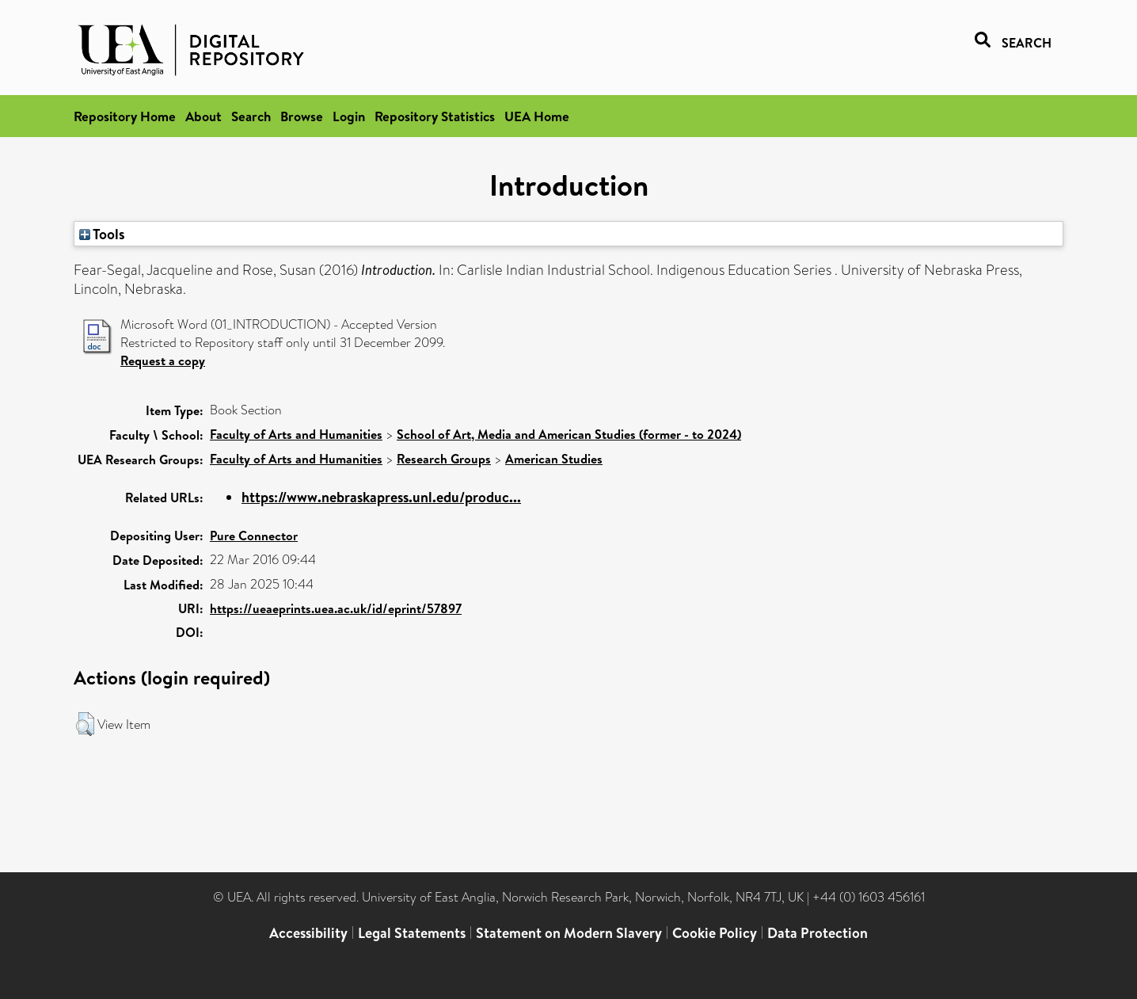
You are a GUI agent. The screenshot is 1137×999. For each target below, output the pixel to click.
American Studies (554, 458)
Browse (301, 116)
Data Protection (817, 933)
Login (349, 116)
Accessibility (308, 933)
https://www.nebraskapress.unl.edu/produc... (381, 497)
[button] (85, 724)
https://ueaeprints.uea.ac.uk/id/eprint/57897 (336, 608)
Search (251, 116)
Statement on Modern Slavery (569, 933)
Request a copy (162, 360)
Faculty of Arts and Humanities (296, 434)
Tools (102, 233)
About (203, 116)
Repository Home (125, 116)
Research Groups (444, 458)
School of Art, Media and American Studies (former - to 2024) (569, 434)
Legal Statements (412, 933)
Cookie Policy (714, 933)
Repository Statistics (435, 116)
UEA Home (536, 116)
